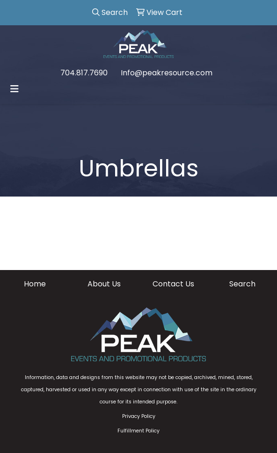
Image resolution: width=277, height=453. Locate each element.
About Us (104, 283)
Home (35, 283)
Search (242, 283)
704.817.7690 (84, 72)
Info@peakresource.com (166, 72)
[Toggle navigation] (14, 88)
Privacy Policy (138, 416)
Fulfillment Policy (138, 430)
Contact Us (173, 283)
